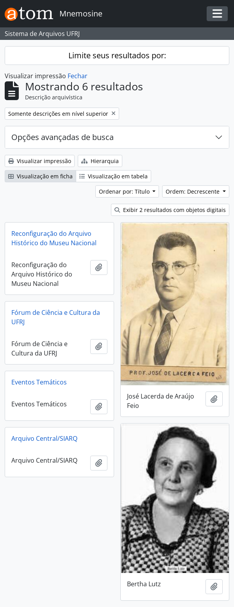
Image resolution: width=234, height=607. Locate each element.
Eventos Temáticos (39, 382)
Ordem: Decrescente (193, 191)
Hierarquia (100, 161)
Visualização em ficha (40, 176)
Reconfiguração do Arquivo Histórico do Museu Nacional (53, 238)
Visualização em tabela (113, 176)
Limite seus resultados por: (117, 55)
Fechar (78, 76)
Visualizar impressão (39, 161)
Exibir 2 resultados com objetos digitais (170, 210)
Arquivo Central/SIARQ (44, 438)
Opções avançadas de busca (62, 137)
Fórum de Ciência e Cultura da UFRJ (55, 317)
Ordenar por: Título (125, 191)
